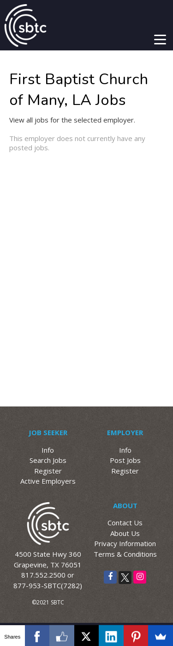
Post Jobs (125, 460)
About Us (125, 533)
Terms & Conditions (125, 554)
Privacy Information (125, 543)
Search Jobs (48, 460)
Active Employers (48, 481)
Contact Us (125, 522)
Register (48, 470)
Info (48, 450)
